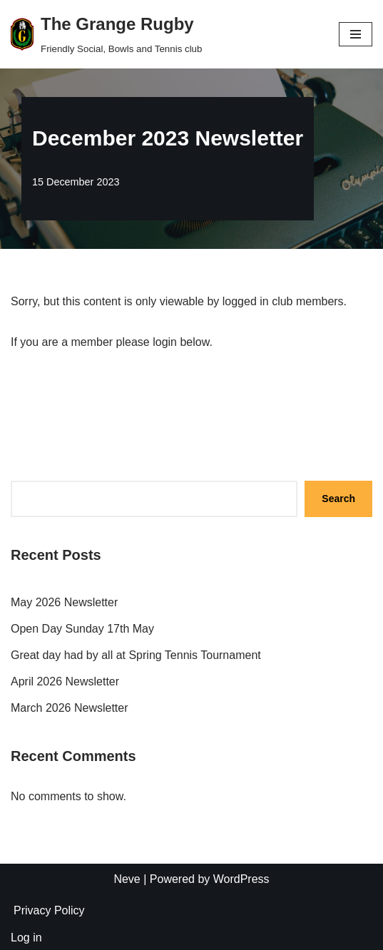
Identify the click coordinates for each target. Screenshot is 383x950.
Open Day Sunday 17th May (82, 629)
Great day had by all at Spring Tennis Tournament (136, 655)
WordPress (241, 879)
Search (338, 498)
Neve (126, 879)
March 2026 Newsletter (69, 708)
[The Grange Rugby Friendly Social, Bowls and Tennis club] (106, 34)
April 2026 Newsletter (65, 681)
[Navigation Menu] (355, 34)
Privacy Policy (49, 910)
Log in (26, 937)
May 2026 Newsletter (64, 602)
